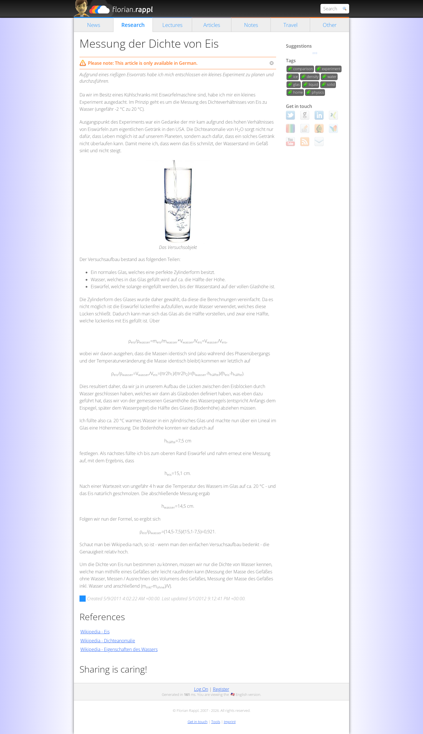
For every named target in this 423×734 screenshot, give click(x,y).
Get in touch (198, 721)
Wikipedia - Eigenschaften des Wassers (119, 649)
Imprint (230, 721)
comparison (303, 68)
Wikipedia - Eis (95, 632)
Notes (251, 25)
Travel (290, 25)
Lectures (172, 25)
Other (329, 25)
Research (133, 25)
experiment (331, 68)
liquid (313, 84)
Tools (215, 721)
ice (295, 76)
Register (221, 689)
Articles (211, 25)
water (332, 76)
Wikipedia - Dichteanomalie (107, 641)
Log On (201, 689)
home (298, 92)
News (93, 25)
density (313, 76)
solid (331, 84)
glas (296, 84)
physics (318, 92)
